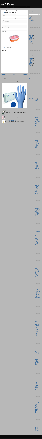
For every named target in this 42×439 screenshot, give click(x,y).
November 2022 (31, 61)
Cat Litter (36, 146)
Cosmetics (36, 173)
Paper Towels (37, 324)
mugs (36, 302)
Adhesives (36, 99)
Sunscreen (36, 392)
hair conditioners (37, 243)
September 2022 (31, 63)
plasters (36, 335)
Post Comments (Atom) (8, 76)
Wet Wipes (36, 428)
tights (36, 404)
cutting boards (37, 182)
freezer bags (37, 228)
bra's (36, 138)
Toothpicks (36, 410)
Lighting (36, 277)
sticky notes (36, 388)
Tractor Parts (37, 413)
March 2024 (30, 44)
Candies (36, 142)
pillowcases (36, 331)
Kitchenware (37, 271)
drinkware (36, 195)
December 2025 (31, 22)
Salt (35, 351)
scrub (36, 357)
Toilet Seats (36, 407)
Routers (36, 348)
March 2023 (30, 57)
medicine (36, 293)
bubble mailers (37, 139)
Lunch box (3, 12)
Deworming (36, 189)
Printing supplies (37, 338)
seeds (36, 360)
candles (36, 144)
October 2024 (30, 37)
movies (36, 300)
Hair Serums (37, 248)
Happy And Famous (7, 4)
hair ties (36, 249)
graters (36, 241)
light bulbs (36, 276)
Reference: (3, 31)
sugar (36, 390)
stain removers (37, 385)
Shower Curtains (37, 369)
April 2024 (30, 43)
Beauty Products (37, 121)
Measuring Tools (37, 291)
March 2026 (30, 19)
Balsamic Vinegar (37, 114)
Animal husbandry (37, 103)
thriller (36, 403)
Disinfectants (37, 193)
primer (36, 337)
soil (35, 379)
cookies (36, 167)
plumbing (36, 336)
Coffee (36, 162)
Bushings (36, 141)
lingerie (36, 278)
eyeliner (36, 211)
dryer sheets (37, 196)
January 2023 (30, 59)
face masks (36, 214)
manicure (36, 288)
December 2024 (31, 35)
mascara (36, 290)
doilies (36, 194)
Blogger (26, 436)
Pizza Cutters (37, 333)
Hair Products (37, 247)
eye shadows (37, 208)
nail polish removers (36, 307)
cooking (36, 169)
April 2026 (30, 18)
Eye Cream (36, 206)
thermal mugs (37, 402)
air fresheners (37, 101)
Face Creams (37, 213)
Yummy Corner (37, 433)
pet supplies (36, 329)
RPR (36, 349)
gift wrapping (37, 237)
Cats (36, 149)
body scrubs (37, 136)
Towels (36, 411)
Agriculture (36, 100)
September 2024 (31, 38)
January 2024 (30, 46)
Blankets (36, 126)
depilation (36, 187)
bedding (36, 122)
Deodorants (36, 186)
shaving (36, 364)
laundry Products (37, 275)
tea (35, 401)
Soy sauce (36, 381)
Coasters (36, 161)
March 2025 (30, 32)
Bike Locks (36, 124)
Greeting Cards (37, 242)
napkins (36, 309)
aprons (36, 105)
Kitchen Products (37, 269)
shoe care (36, 366)
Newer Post (4, 74)
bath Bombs (36, 115)
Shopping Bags (37, 368)
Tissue (36, 405)
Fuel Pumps (36, 230)
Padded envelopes (37, 319)
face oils (36, 215)
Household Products (36, 259)
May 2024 (30, 42)
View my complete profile (32, 11)
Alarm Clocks (37, 102)
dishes (36, 191)
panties (36, 321)
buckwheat (36, 140)
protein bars (36, 339)
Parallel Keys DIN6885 (37, 326)
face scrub (36, 216)
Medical (36, 292)
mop (35, 298)
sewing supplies (37, 362)
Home (14, 74)
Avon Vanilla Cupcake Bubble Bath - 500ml (10, 120)
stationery (36, 387)
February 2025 (31, 33)
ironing (36, 267)
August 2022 (30, 64)
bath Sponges (37, 118)
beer (36, 123)
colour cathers (37, 163)
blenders (36, 127)
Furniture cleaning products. (37, 231)
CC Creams (36, 150)
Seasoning (36, 359)
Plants (36, 334)
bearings (36, 120)
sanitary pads (37, 352)
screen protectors (37, 356)
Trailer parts (36, 414)
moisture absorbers (37, 297)
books (36, 137)
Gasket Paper (37, 236)
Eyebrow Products (37, 209)
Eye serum (36, 207)
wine (36, 429)
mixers (36, 296)
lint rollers (36, 279)
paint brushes (37, 320)
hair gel (36, 244)
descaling (36, 188)
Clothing (36, 160)
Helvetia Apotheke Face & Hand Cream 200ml (11, 111)
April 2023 (30, 56)
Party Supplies (37, 327)
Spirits (36, 384)
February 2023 (31, 58)
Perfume (36, 328)
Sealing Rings (37, 358)
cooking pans (37, 170)
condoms (36, 166)
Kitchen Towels (37, 270)
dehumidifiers (37, 184)
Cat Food (36, 145)
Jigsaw (36, 268)
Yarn (36, 432)
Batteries (36, 119)
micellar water (37, 294)
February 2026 (31, 20)
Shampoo (36, 363)
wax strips (36, 425)
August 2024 (30, 39)
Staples (36, 386)
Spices (36, 383)
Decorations (36, 183)
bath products (37, 116)
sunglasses (36, 391)
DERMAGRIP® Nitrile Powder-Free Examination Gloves (11, 79)
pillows (36, 332)
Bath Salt (36, 117)
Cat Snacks (36, 147)
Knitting (36, 272)
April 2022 (30, 68)
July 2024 (30, 40)
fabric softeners (37, 212)
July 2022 (30, 65)
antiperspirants (37, 104)
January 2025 (30, 34)
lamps (36, 274)
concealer (36, 164)
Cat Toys (36, 148)
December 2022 (31, 60)
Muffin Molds (37, 301)
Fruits (36, 229)
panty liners (36, 322)
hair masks (36, 245)
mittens (36, 295)
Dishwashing (37, 192)
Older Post (25, 74)
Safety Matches (37, 350)
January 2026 (30, 21)
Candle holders (37, 143)
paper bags (36, 323)
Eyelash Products (37, 210)
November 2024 (31, 36)
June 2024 (30, 41)
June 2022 (30, 66)
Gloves (36, 240)
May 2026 (30, 17)
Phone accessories (37, 330)
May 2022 (30, 67)
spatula (36, 382)
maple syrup (37, 289)
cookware (36, 171)
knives (36, 273)
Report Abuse (31, 98)
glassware (36, 239)
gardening (36, 235)
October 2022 (30, 62)
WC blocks (36, 426)
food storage (5, 48)
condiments (36, 165)
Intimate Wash (37, 266)
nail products (37, 308)
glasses (36, 238)
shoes (36, 367)
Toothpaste (36, 409)
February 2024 (31, 45)
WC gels (36, 427)
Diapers (36, 190)
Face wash (36, 218)
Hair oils (36, 246)
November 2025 (31, 23)
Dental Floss (37, 185)
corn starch (36, 172)
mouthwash (36, 299)
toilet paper (36, 406)
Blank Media (37, 125)
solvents (36, 380)
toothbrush (36, 408)
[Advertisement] (8, 88)
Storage (36, 389)
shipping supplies (37, 365)
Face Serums (37, 217)
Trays (36, 415)
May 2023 (30, 55)
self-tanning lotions (37, 361)
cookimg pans (37, 168)
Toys (36, 412)
